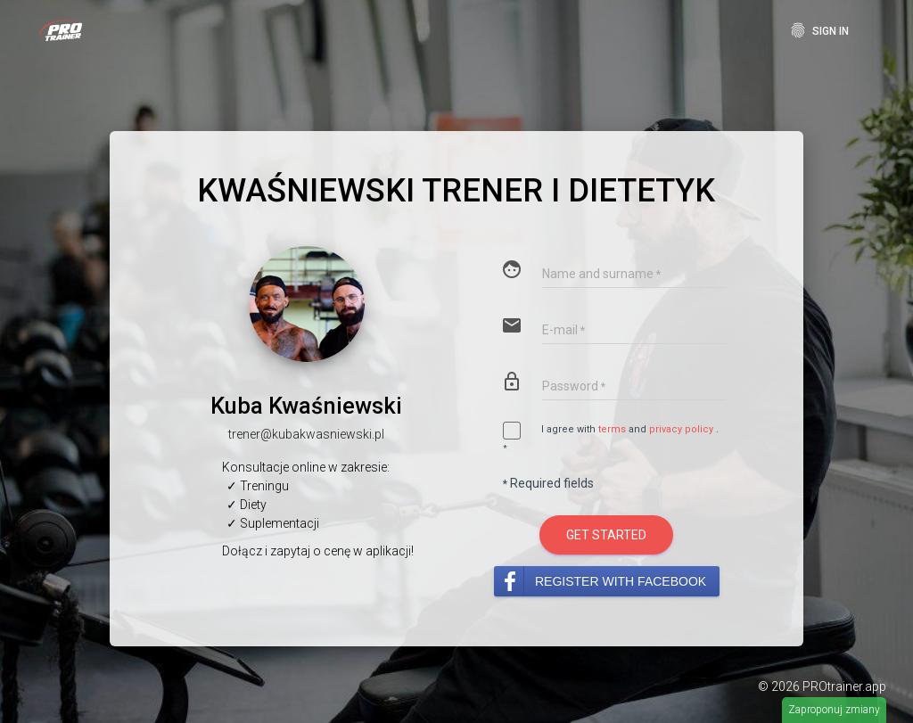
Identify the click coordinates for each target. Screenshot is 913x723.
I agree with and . (611, 438)
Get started (606, 535)
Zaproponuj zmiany (834, 709)
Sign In (819, 30)
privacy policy (681, 430)
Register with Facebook (620, 581)
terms (612, 430)
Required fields (548, 483)
